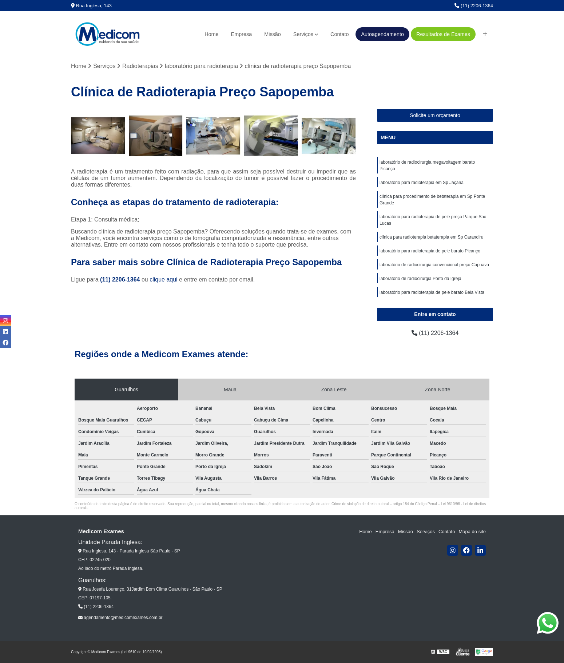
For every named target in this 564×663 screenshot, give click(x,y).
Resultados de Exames (443, 34)
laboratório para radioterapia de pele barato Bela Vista (432, 292)
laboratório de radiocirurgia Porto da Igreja (420, 278)
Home (211, 34)
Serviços (303, 34)
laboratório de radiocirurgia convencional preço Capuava (434, 264)
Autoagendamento (382, 34)
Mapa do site (471, 531)
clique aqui (164, 279)
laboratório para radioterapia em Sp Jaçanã (422, 182)
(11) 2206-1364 (473, 5)
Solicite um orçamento (435, 115)
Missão (272, 34)
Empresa (241, 34)
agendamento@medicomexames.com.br (120, 617)
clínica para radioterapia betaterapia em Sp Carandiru (432, 237)
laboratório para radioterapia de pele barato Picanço (430, 250)
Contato (339, 34)
